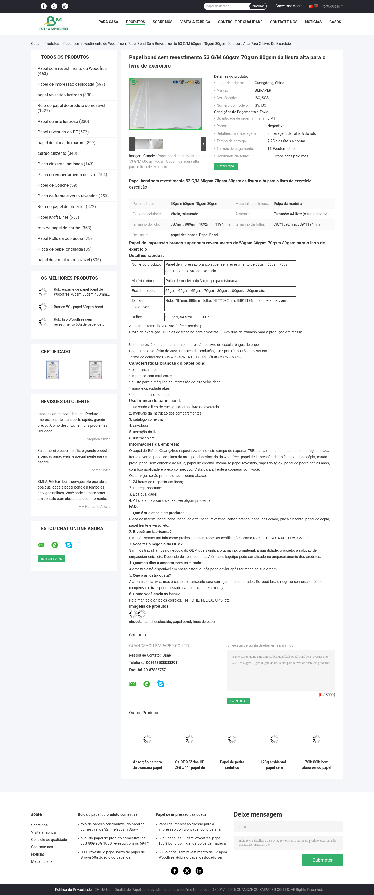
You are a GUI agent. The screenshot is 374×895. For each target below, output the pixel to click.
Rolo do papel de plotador (61, 206)
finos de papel (204, 621)
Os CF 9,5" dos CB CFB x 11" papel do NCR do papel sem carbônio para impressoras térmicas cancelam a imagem (189, 765)
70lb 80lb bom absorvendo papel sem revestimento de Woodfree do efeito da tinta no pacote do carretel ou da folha (316, 765)
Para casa (108, 22)
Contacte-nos (283, 22)
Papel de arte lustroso (58, 121)
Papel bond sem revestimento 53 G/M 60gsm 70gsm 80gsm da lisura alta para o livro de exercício (167, 161)
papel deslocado (157, 621)
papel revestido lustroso (60, 94)
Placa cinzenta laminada (60, 164)
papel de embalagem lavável (64, 259)
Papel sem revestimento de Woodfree (93, 44)
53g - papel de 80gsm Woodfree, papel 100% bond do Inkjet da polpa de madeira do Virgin (192, 841)
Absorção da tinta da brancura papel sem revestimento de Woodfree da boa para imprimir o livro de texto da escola (147, 765)
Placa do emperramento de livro (67, 174)
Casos (335, 22)
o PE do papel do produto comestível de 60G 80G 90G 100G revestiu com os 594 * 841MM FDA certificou (115, 841)
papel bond (182, 621)
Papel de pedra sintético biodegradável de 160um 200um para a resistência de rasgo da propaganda (232, 765)
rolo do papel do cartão (59, 227)
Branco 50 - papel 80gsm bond (78, 307)
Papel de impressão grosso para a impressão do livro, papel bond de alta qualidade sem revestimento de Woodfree (192, 827)
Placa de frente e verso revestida (68, 195)
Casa (35, 44)
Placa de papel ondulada (60, 249)
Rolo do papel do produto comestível (71, 105)
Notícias (313, 22)
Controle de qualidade (240, 22)
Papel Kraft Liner (53, 217)
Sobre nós (162, 22)
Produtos (135, 22)
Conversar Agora (289, 6)
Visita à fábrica (195, 22)
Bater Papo (225, 166)
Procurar (258, 6)
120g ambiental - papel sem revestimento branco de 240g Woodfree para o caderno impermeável (274, 765)
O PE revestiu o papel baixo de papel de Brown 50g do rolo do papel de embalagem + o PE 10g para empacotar (113, 855)
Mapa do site (41, 861)
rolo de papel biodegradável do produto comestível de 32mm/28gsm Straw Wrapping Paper (112, 827)
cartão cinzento (52, 153)
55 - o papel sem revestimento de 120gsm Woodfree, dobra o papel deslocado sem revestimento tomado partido (192, 855)
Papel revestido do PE (58, 132)
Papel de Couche (53, 185)
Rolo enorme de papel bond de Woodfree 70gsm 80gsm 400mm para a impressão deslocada (80, 294)
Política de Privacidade (73, 889)
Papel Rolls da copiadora (60, 238)
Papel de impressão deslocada (66, 84)
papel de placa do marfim (61, 142)
